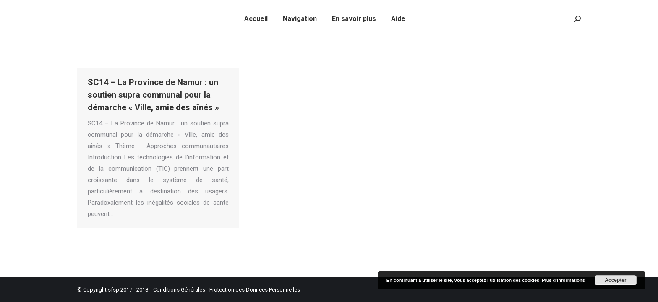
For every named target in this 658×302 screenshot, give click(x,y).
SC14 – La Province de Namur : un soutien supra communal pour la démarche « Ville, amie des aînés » (153, 94)
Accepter (615, 280)
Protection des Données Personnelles (254, 289)
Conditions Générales (179, 289)
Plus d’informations (563, 280)
